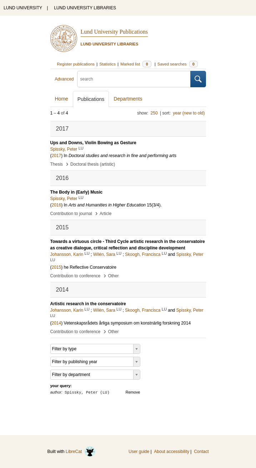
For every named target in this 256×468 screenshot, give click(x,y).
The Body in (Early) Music (76, 192)
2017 (56, 155)
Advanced (64, 79)
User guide (139, 451)
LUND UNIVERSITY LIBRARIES (85, 7)
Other (113, 275)
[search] (134, 79)
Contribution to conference (75, 275)
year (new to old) (189, 113)
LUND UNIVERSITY (23, 7)
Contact (201, 451)
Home (61, 99)
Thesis (56, 164)
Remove (133, 392)
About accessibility (171, 451)
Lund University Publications (114, 32)
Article (105, 213)
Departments (128, 99)
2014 (56, 323)
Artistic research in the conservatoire (88, 303)
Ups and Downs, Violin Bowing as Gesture (93, 142)
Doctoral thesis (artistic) (92, 164)
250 (154, 113)
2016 (56, 205)
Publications (91, 99)
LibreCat (81, 451)
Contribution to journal (71, 213)
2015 (56, 267)
